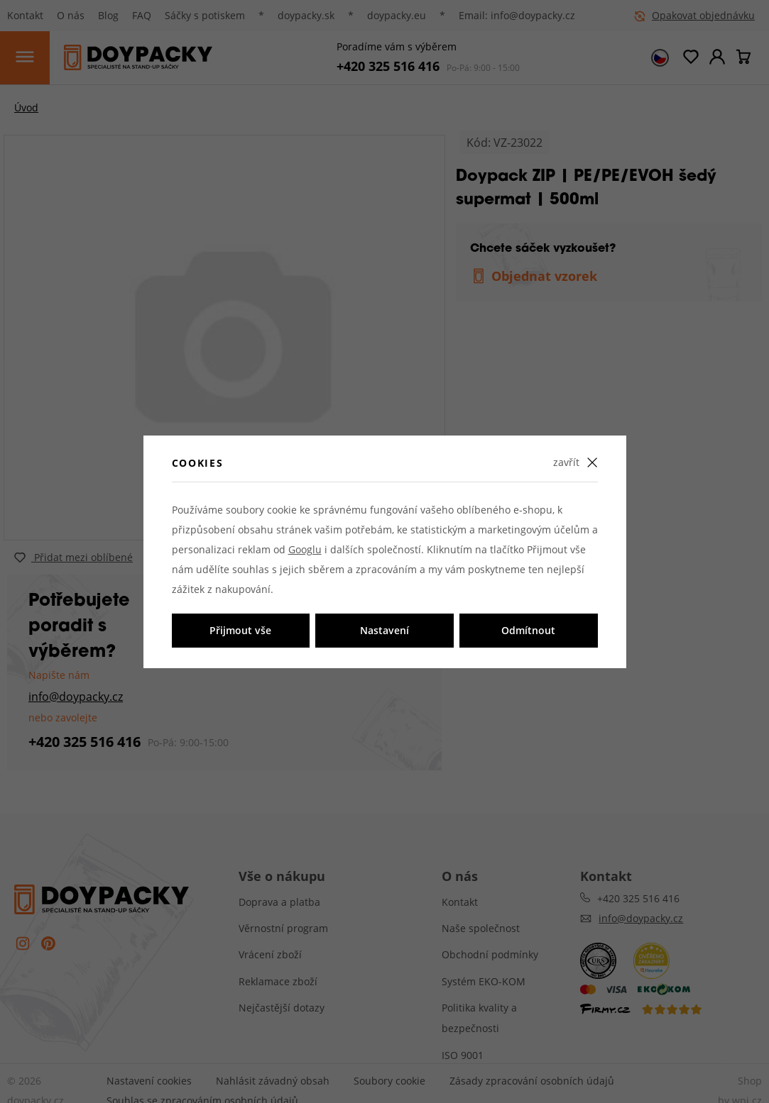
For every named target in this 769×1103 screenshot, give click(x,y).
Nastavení (384, 630)
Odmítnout (528, 630)
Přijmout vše (240, 630)
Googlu (305, 549)
